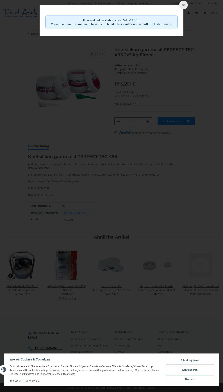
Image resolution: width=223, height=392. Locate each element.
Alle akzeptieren (190, 360)
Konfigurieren (189, 369)
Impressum (16, 380)
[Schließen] (183, 5)
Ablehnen (190, 379)
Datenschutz (33, 380)
